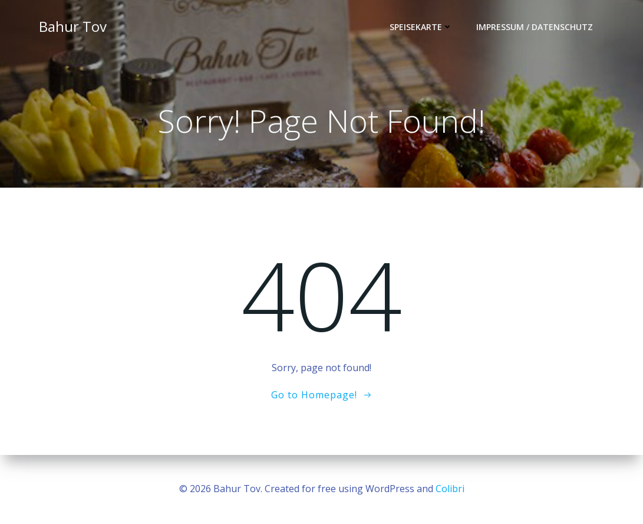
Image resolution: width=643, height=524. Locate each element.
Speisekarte (421, 26)
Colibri (450, 488)
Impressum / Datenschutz (534, 26)
